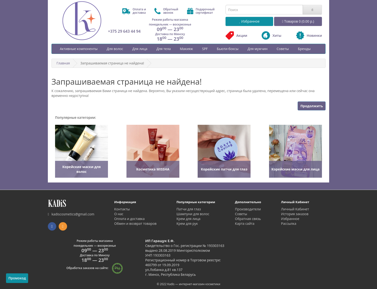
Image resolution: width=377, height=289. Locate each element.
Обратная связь (248, 218)
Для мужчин (258, 48)
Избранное (290, 218)
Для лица (139, 48)
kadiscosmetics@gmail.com (71, 214)
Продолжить (311, 106)
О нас (118, 214)
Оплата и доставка (129, 218)
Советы (283, 48)
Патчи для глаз (188, 209)
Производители (248, 209)
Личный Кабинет (295, 209)
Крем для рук (187, 223)
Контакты (122, 209)
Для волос (115, 48)
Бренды (304, 48)
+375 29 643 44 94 (124, 31)
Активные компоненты (79, 48)
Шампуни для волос (192, 214)
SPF (204, 48)
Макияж (186, 48)
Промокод (17, 278)
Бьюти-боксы (228, 48)
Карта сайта (244, 223)
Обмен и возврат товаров (135, 223)
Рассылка (288, 223)
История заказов (294, 214)
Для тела (164, 48)
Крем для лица (188, 218)
